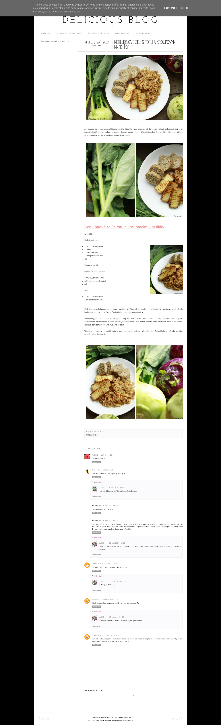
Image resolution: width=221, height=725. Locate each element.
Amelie (95, 455)
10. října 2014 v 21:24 (117, 581)
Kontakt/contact (143, 33)
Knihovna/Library (122, 33)
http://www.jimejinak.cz (98, 271)
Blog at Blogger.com (95, 720)
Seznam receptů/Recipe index (69, 33)
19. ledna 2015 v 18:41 (117, 617)
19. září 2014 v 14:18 (110, 506)
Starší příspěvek (180, 695)
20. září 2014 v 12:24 (110, 521)
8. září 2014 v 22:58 (105, 470)
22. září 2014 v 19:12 (117, 543)
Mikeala (95, 599)
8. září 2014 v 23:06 (116, 487)
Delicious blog (110, 20)
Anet (94, 470)
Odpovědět (96, 462)
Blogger (66, 41)
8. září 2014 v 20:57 (106, 455)
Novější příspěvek (86, 695)
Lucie (97, 431)
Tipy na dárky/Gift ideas (98, 33)
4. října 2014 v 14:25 (110, 563)
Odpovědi (98, 482)
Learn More (170, 8)
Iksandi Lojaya (127, 720)
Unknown (96, 563)
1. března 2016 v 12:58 (111, 635)
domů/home (45, 33)
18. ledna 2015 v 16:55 (109, 599)
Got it (184, 8)
